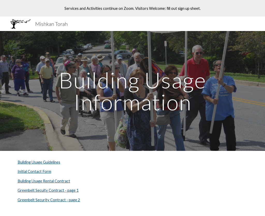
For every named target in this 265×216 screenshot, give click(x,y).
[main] (132, 91)
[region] (132, 8)
